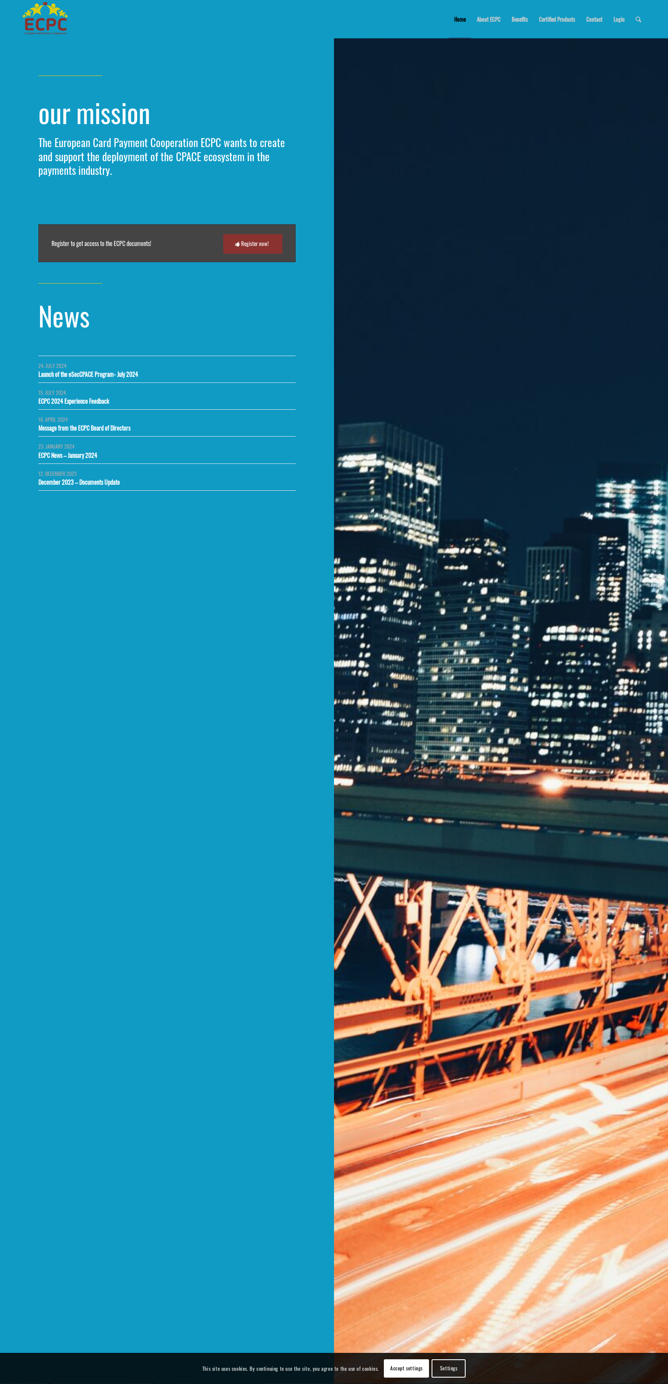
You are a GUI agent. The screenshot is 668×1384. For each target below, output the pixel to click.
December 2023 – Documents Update (79, 482)
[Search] (638, 19)
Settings (449, 1368)
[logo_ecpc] (45, 19)
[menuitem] (460, 19)
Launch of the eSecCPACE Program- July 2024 (88, 374)
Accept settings (406, 1368)
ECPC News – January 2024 (67, 455)
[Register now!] (252, 244)
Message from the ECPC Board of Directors (84, 427)
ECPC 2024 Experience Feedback (73, 401)
